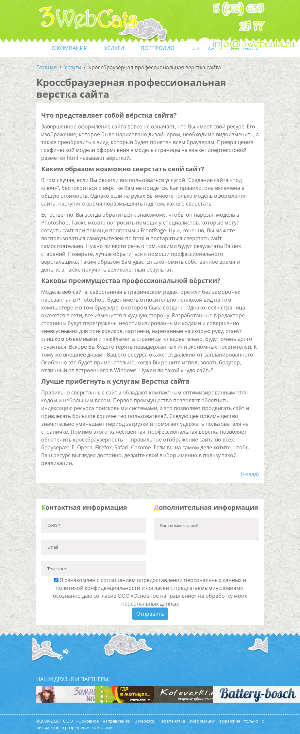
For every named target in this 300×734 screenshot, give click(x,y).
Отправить (150, 613)
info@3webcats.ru (254, 44)
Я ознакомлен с (150, 591)
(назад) (250, 474)
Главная (46, 67)
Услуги (72, 67)
